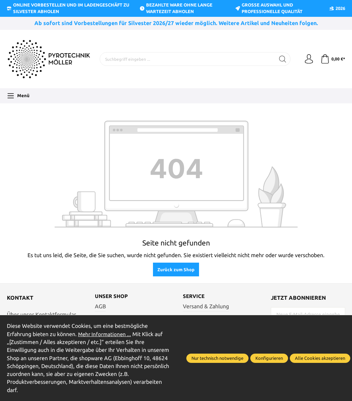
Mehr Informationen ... (105, 334)
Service (194, 296)
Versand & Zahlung (206, 307)
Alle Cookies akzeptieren (320, 358)
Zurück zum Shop (176, 269)
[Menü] (18, 95)
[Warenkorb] (332, 59)
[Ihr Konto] (307, 59)
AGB (100, 307)
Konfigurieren (269, 358)
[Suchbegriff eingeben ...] (186, 59)
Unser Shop (112, 296)
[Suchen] (280, 59)
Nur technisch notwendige (217, 358)
